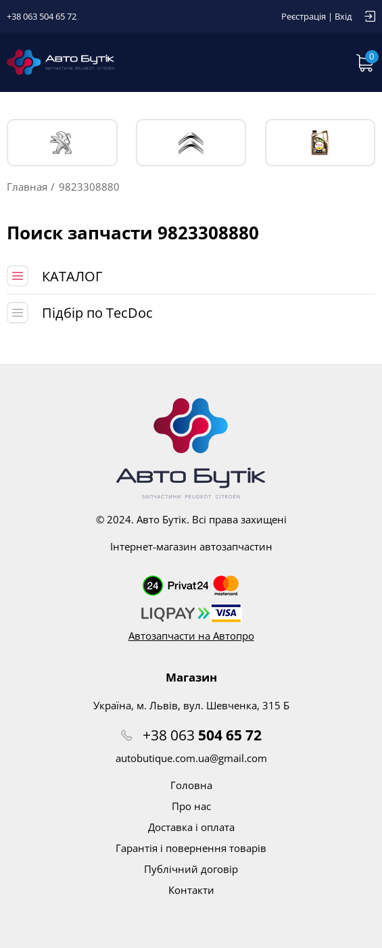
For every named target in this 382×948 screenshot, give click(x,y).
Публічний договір (191, 869)
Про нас (191, 806)
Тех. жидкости (320, 142)
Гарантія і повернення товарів (191, 848)
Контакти (191, 890)
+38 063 (202, 735)
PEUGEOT (62, 143)
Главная (27, 186)
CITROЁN (191, 143)
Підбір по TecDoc (97, 313)
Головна (191, 785)
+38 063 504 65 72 (41, 16)
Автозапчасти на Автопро (191, 635)
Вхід (343, 16)
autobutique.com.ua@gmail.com (191, 758)
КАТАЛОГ (72, 276)
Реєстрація (303, 16)
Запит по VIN (282, 62)
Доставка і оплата (191, 827)
